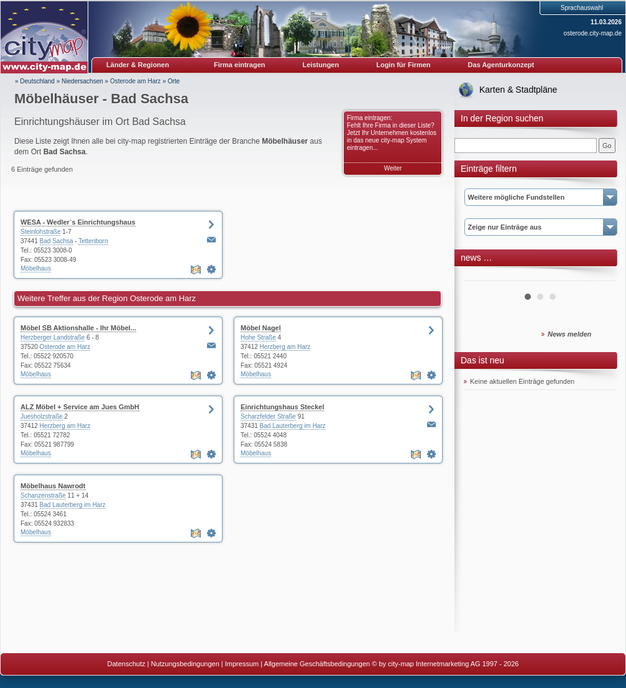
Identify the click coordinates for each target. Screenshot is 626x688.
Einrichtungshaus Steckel (282, 407)
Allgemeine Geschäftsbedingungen (317, 663)
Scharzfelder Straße (268, 416)
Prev (480, 276)
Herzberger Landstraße (53, 337)
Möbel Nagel (261, 328)
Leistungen (321, 64)
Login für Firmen (403, 64)
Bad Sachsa (56, 241)
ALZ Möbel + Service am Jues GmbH (80, 407)
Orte (174, 81)
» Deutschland (35, 81)
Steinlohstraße (40, 231)
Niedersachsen (82, 81)
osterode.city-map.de (593, 33)
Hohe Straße (258, 337)
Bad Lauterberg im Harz (293, 425)
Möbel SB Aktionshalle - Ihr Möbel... (78, 328)
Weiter (393, 168)
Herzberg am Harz (285, 346)
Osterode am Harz (135, 81)
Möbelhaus (36, 268)
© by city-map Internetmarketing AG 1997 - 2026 (445, 663)
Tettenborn (93, 241)
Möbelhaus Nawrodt (53, 486)
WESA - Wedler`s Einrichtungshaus (78, 222)
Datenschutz (126, 663)
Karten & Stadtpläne (518, 90)
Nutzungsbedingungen (185, 663)
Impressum (242, 663)
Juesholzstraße (42, 416)
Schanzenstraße (43, 495)
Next (600, 276)
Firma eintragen (239, 64)
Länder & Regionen (137, 64)
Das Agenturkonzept (501, 64)
